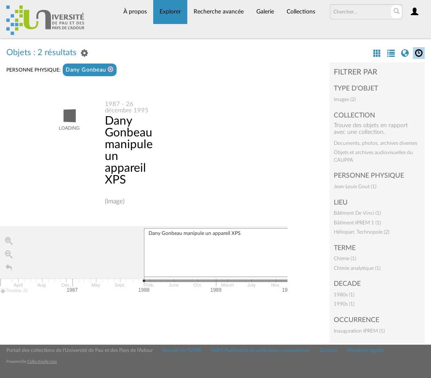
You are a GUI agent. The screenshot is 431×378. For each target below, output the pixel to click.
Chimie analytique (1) (357, 268)
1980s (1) (344, 294)
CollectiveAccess (42, 361)
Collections (301, 12)
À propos (135, 12)
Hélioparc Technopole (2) (361, 231)
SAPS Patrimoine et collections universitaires (260, 350)
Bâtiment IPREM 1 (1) (357, 222)
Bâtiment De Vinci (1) (357, 213)
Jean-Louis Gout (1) (355, 186)
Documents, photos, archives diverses (375, 143)
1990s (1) (344, 303)
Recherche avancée (219, 12)
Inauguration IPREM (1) (359, 330)
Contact (328, 350)
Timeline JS (14, 291)
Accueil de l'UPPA (182, 350)
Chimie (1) (345, 258)
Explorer (170, 12)
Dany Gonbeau (90, 70)
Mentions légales (365, 350)
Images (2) (345, 99)
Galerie (265, 12)
